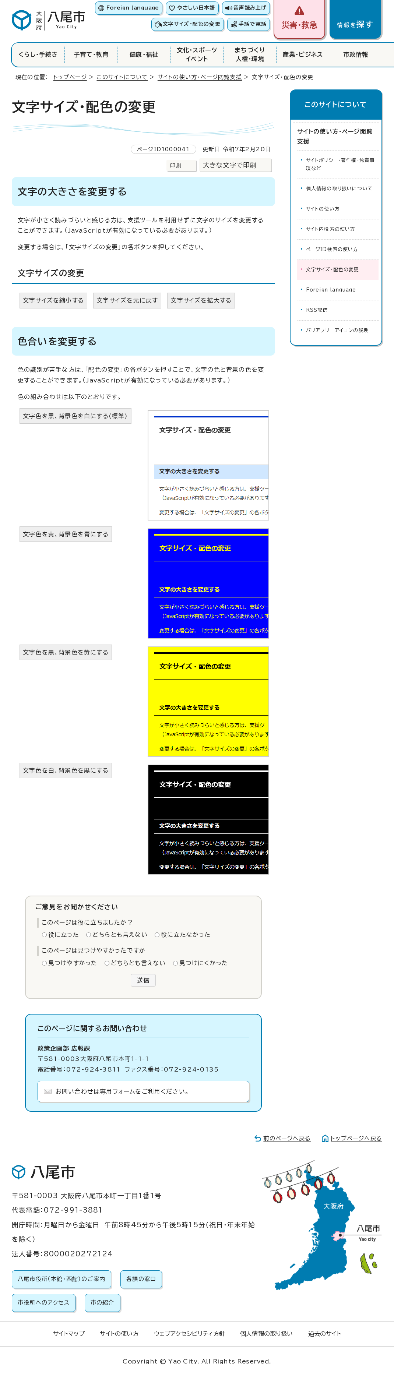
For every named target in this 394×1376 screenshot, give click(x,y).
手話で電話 (253, 24)
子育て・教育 (91, 54)
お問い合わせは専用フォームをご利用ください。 (122, 1091)
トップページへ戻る (356, 1138)
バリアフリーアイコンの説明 (337, 330)
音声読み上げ (250, 7)
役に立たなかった (186, 935)
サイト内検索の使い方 (331, 229)
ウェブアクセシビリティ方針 (189, 1334)
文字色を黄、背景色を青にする (66, 534)
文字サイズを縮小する (53, 300)
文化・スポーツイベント (197, 54)
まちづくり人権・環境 (250, 54)
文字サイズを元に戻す (127, 300)
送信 (143, 980)
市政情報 (356, 54)
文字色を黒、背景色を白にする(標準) (75, 416)
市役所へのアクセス (44, 1302)
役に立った (63, 935)
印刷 (175, 165)
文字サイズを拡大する (201, 300)
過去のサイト (324, 1334)
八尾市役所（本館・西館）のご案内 (61, 1279)
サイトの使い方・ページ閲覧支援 (200, 77)
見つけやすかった (73, 963)
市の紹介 (103, 1302)
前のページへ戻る (287, 1138)
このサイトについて (122, 77)
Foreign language (132, 7)
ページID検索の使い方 (332, 249)
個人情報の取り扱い (266, 1334)
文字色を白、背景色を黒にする (66, 770)
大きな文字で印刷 (230, 165)
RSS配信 (317, 310)
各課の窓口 (141, 1279)
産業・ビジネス (303, 54)
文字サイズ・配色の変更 (192, 24)
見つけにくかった (203, 963)
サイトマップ (69, 1334)
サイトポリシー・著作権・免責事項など (340, 164)
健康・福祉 (144, 54)
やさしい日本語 (196, 7)
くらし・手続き (38, 54)
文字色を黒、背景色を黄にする (66, 652)
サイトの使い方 (323, 209)
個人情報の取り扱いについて (339, 188)
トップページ (70, 77)
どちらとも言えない (120, 935)
